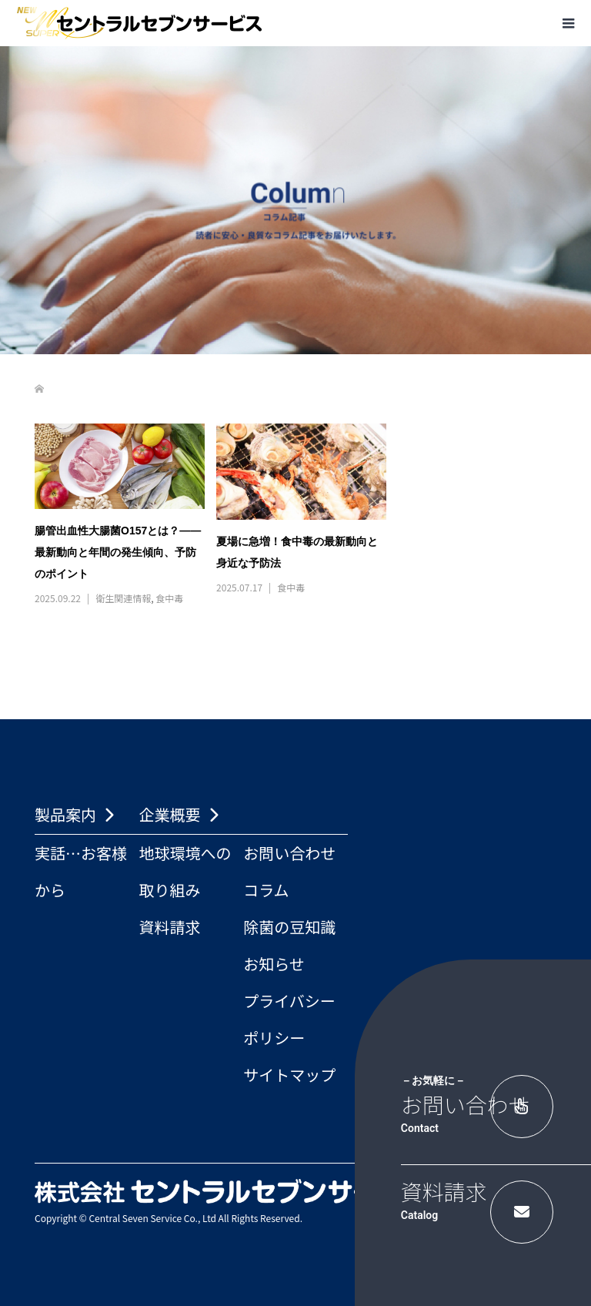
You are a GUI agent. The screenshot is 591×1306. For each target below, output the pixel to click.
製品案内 (65, 814)
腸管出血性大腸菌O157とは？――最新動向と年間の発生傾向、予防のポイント (118, 552)
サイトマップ (289, 1074)
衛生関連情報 (123, 597)
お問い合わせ (289, 853)
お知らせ (274, 964)
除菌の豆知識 (289, 927)
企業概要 (170, 814)
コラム (266, 890)
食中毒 (169, 597)
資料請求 (170, 927)
